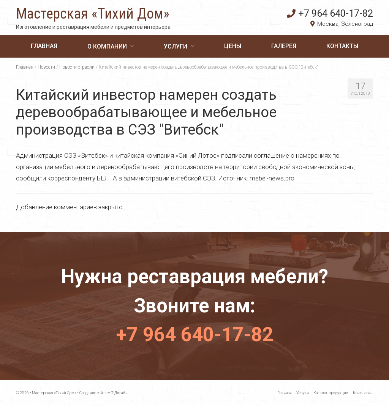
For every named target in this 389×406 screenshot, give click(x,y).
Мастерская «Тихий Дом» (92, 13)
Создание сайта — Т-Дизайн (103, 393)
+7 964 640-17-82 (330, 13)
